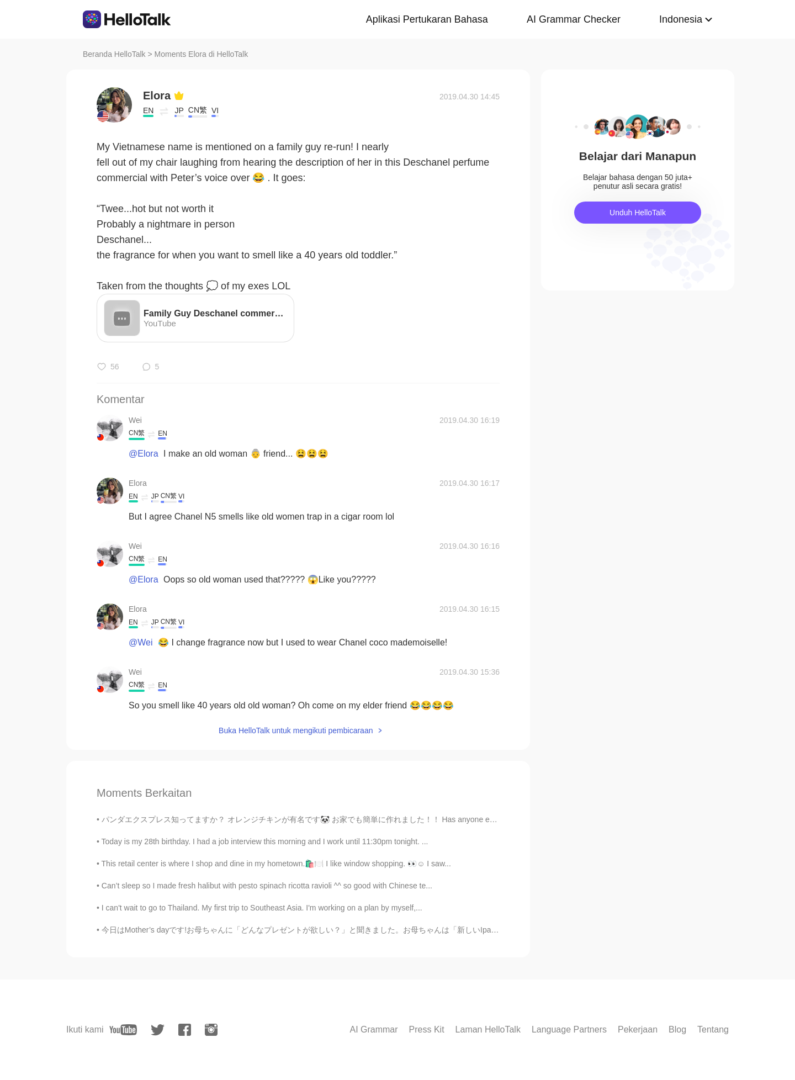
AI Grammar (373, 1029)
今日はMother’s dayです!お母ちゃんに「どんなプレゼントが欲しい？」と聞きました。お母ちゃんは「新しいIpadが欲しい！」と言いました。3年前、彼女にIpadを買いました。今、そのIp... (431, 929)
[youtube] (123, 1029)
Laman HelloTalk (488, 1029)
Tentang (713, 1029)
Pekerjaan (638, 1029)
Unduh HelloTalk (638, 212)
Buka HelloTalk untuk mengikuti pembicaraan (296, 730)
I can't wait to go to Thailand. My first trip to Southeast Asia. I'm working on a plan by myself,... (262, 907)
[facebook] (184, 1030)
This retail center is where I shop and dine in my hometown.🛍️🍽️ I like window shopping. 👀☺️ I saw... (276, 863)
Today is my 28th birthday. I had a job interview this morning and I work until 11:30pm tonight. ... (265, 841)
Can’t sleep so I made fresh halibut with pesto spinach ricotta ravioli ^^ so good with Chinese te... (267, 885)
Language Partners (569, 1029)
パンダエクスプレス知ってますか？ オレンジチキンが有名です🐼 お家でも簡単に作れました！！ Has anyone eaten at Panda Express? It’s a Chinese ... (366, 819)
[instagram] (211, 1030)
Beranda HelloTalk (114, 54)
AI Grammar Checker (574, 19)
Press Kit (426, 1029)
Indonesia (680, 19)
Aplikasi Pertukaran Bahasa (427, 19)
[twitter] (158, 1030)
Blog (677, 1029)
